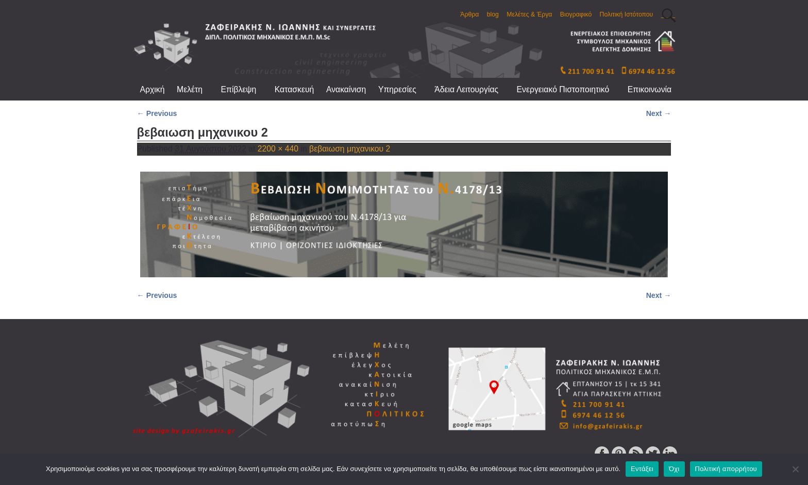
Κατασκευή (294, 89)
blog (493, 14)
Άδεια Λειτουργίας (472, 89)
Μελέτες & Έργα (529, 14)
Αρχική (152, 89)
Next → (658, 113)
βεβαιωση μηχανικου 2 (349, 148)
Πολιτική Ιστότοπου (626, 14)
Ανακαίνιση (346, 89)
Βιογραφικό (576, 14)
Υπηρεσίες (403, 89)
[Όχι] (795, 469)
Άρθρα (469, 14)
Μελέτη (196, 89)
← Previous (157, 113)
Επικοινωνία (649, 89)
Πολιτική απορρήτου (726, 469)
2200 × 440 (278, 148)
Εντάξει (642, 469)
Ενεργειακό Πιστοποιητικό (569, 89)
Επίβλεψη (244, 89)
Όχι (674, 469)
